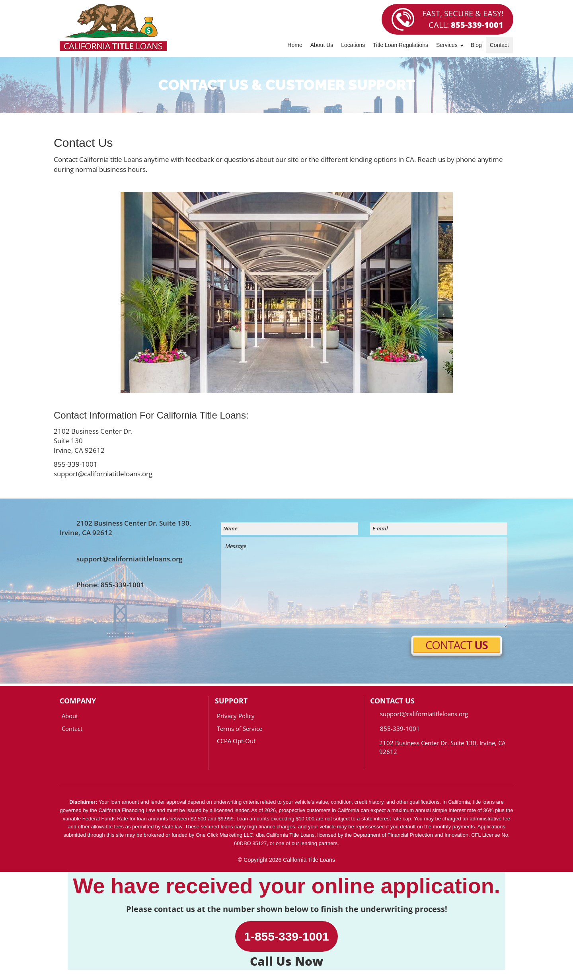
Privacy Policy (236, 716)
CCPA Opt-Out (236, 741)
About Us (321, 45)
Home (294, 45)
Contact (499, 45)
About (70, 716)
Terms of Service (239, 728)
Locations (353, 45)
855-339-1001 (477, 24)
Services (449, 45)
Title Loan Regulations (400, 45)
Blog (476, 45)
